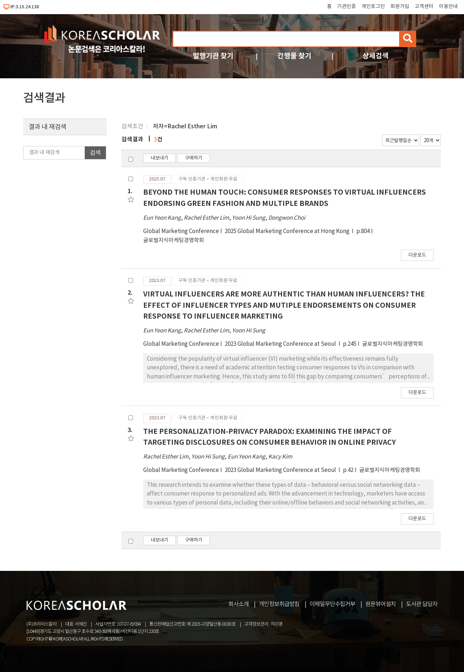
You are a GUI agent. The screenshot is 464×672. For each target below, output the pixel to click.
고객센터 (424, 6)
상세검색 (375, 56)
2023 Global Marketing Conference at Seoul (281, 344)
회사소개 (238, 604)
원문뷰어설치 (380, 604)
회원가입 (399, 6)
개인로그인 (373, 6)
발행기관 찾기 (213, 56)
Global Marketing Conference (181, 231)
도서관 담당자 (422, 604)
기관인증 (346, 6)
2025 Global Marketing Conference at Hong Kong (288, 231)
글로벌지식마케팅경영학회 (173, 240)
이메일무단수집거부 (332, 604)
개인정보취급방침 (279, 604)
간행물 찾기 (294, 56)
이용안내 (448, 6)
